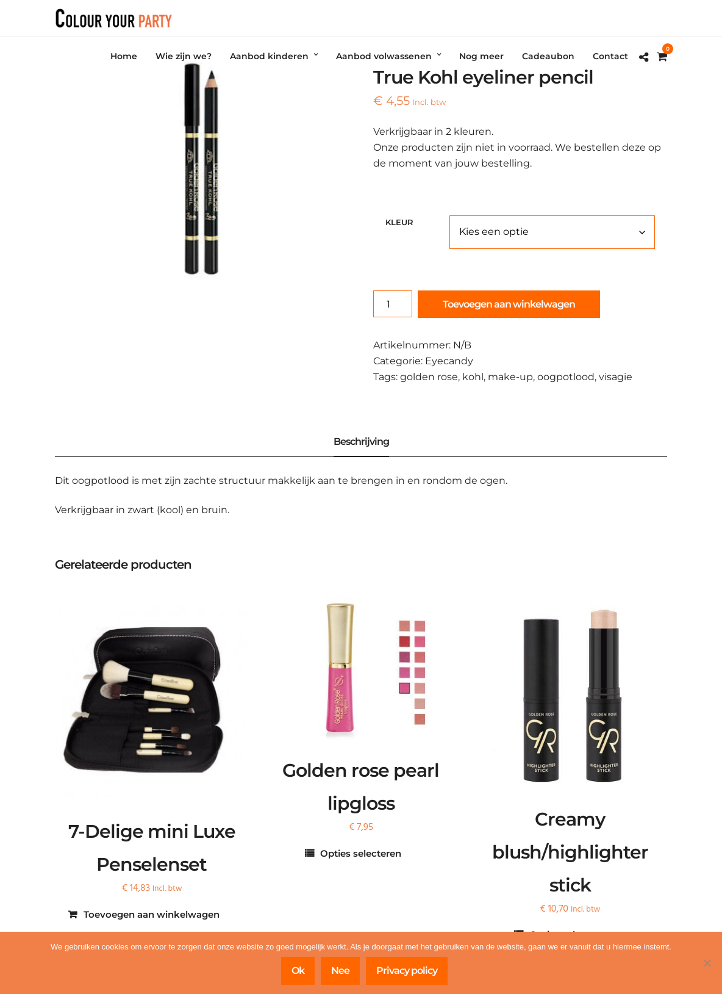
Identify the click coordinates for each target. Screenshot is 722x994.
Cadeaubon (548, 56)
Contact (610, 56)
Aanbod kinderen (269, 56)
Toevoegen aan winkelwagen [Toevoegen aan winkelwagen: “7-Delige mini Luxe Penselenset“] (152, 914)
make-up (510, 377)
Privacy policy (406, 970)
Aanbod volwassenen (384, 56)
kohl (473, 377)
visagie (615, 377)
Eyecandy (449, 361)
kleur (399, 222)
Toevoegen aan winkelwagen (509, 304)
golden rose (429, 377)
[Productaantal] (392, 303)
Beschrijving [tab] (361, 441)
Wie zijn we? (183, 56)
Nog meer (481, 56)
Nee (340, 970)
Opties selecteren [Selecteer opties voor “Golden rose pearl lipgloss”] (360, 853)
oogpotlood (566, 377)
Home (123, 56)
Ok (297, 970)
